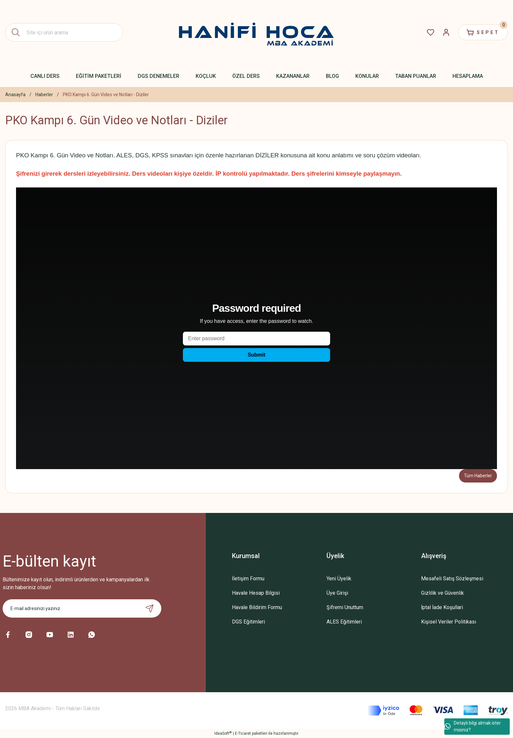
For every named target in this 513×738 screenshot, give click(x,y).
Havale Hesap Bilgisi (256, 593)
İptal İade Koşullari (442, 607)
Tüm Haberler (478, 475)
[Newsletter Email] (82, 608)
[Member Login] (446, 32)
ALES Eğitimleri (344, 622)
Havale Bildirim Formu (257, 607)
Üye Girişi (337, 593)
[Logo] (256, 32)
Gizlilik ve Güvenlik (442, 593)
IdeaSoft (223, 733)
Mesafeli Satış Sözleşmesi (452, 578)
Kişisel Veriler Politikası (448, 622)
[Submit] (149, 608)
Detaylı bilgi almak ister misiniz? (472, 726)
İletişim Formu (248, 578)
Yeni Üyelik (339, 578)
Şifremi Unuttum (345, 607)
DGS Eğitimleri (248, 622)
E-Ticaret (243, 733)
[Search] (64, 32)
